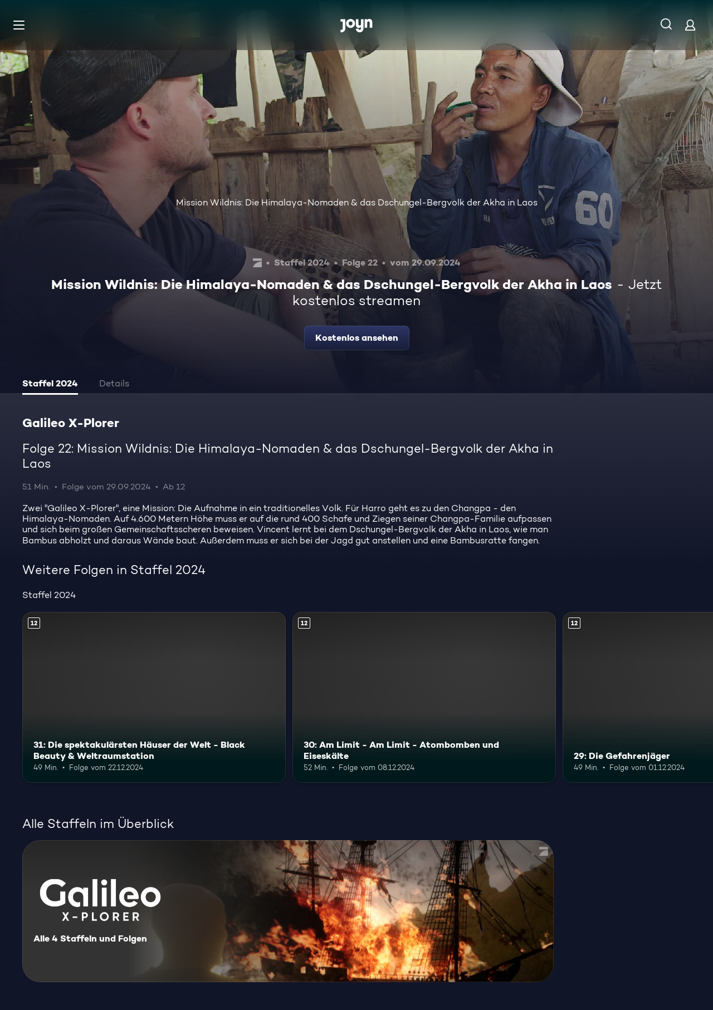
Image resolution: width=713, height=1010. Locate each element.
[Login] (690, 25)
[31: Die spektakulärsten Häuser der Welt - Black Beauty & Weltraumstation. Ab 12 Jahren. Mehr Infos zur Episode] (154, 697)
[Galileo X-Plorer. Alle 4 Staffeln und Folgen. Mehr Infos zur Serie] (288, 911)
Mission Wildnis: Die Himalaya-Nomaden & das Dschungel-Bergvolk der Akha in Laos (357, 202)
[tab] (50, 385)
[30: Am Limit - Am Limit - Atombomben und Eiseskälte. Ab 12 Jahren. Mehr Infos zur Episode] (424, 697)
